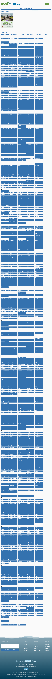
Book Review (4, 20)
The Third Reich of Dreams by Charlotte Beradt (7, 23)
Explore (37, 4)
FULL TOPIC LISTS (4, 32)
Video (7, 20)
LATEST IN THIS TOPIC (5, 11)
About (43, 4)
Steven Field (6, 26)
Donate (46, 4)
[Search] (50, 4)
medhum (10, 4)
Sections (31, 4)
